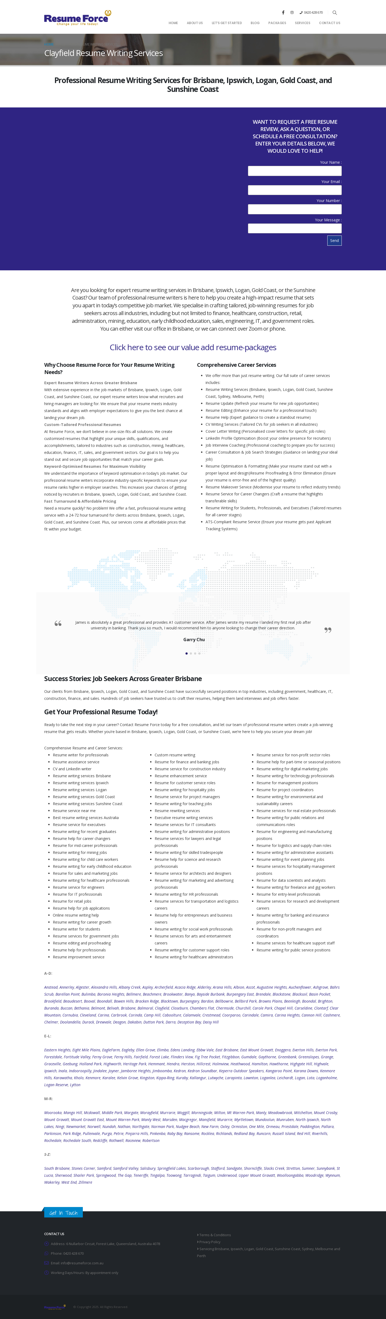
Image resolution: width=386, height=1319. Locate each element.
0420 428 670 (313, 12)
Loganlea (267, 1077)
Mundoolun (264, 1119)
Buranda (51, 1008)
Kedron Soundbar (202, 1070)
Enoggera (283, 1049)
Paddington (310, 1126)
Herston (188, 1063)
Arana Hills (222, 987)
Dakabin (135, 1022)
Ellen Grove (145, 1049)
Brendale (263, 994)
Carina (103, 1015)
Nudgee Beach (187, 1126)
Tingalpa (157, 1175)
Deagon (119, 1022)
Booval (89, 1001)
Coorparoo (231, 1015)
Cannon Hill (311, 1015)
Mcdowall (92, 1112)
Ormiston (239, 1126)
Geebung (70, 1063)
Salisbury (147, 1168)
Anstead (51, 987)
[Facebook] (283, 12)
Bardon (207, 1001)
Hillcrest (203, 1063)
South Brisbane (57, 1168)
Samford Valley (125, 1168)
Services (302, 23)
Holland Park (90, 1063)
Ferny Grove (102, 1056)
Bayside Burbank (211, 994)
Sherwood (63, 1175)
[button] (335, 12)
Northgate (140, 1126)
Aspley (147, 987)
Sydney (308, 1249)
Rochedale (52, 1140)
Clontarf (321, 1008)
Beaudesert (72, 1001)
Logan (300, 1077)
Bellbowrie (224, 1001)
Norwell (94, 1126)
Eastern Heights (57, 1049)
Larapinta (233, 1077)
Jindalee (100, 1070)
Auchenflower (300, 987)
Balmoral (145, 1008)
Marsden (169, 1119)
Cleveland (88, 1015)
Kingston (147, 1077)
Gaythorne (267, 1056)
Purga (107, 1133)
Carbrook (119, 1015)
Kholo (79, 1077)
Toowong (173, 1175)
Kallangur (198, 1077)
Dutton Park (153, 1022)
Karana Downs (306, 1070)
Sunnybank (326, 1168)
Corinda (135, 1015)
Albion (238, 987)
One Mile (256, 1126)
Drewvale (103, 1022)
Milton (219, 1112)
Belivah (113, 1008)
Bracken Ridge (147, 1001)
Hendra (173, 1063)
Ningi (59, 1126)
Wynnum (332, 1175)
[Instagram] (292, 12)
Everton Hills (303, 1049)
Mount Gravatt (56, 1119)
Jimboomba (162, 1070)
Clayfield (162, 1008)
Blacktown (169, 1001)
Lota (310, 1077)
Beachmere (152, 994)
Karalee (108, 1077)
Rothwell (116, 1140)
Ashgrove (320, 987)
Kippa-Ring (165, 1077)
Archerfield (164, 987)
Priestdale (289, 1126)
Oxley (224, 1126)
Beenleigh (292, 1001)
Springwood (106, 1175)
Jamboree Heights (136, 1070)
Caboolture (171, 1015)
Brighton (325, 1001)
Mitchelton (303, 1112)
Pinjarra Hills (136, 1133)
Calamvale (192, 1015)
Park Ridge (72, 1133)
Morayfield (149, 1112)
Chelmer (51, 1022)
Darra (171, 1022)
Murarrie (224, 1119)
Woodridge (314, 1175)
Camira (267, 1015)
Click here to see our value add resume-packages (193, 347)
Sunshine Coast (287, 1249)
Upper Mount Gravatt (257, 1175)
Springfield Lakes (171, 1168)
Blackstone (282, 994)
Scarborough (198, 1168)
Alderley (204, 987)
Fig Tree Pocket (207, 1056)
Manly (261, 1112)
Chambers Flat (202, 1008)
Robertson (150, 1140)
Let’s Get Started (227, 23)
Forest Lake (159, 1056)
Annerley (67, 987)
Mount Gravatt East (87, 1119)
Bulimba (88, 994)
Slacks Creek (274, 1168)
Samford (104, 1168)
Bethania (81, 1008)
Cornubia (70, 1015)
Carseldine (303, 1008)
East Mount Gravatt (256, 1049)
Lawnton (251, 1077)
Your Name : (295, 166)
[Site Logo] (77, 17)
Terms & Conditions (214, 1235)
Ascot (250, 987)
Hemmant (156, 1063)
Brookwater (173, 994)
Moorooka (53, 1112)
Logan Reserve (56, 1084)
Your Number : (295, 204)
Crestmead (211, 1015)
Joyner (114, 1070)
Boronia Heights (110, 994)
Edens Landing (182, 1049)
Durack (88, 1022)
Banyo (190, 994)
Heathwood (240, 1063)
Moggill (183, 1112)
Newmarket (76, 1126)
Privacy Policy (208, 1242)
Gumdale (249, 1056)
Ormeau (273, 1126)
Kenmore (93, 1077)
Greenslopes (308, 1056)
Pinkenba (157, 1133)
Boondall (104, 1001)
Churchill (243, 1008)
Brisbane (128, 1008)
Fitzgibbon (230, 1056)
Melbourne (324, 1249)
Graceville (52, 1063)
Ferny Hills (123, 1056)
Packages (277, 23)
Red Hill (303, 1133)
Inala (62, 1070)
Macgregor (188, 1119)
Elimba (163, 1049)
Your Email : (295, 185)
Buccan (66, 1008)
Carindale (250, 1015)
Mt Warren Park (240, 1112)
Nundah (109, 1126)
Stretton (293, 1168)
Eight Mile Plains (86, 1049)
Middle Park (112, 1112)
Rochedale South (77, 1140)
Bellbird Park (246, 1001)
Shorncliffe (253, 1168)
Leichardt (285, 1077)
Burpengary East (240, 994)
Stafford (218, 1168)
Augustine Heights (272, 987)
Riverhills (319, 1133)
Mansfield (207, 1119)
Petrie (119, 1133)
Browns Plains (270, 1001)
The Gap (125, 1175)
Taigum (209, 1175)
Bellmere (133, 994)
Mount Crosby (325, 1112)
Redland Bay (244, 1133)
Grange (327, 1056)
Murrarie (167, 1112)
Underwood (227, 1175)
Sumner (308, 1168)
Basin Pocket (319, 994)
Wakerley (52, 1182)
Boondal (309, 1001)
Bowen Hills (123, 1001)
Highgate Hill (301, 1063)
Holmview (220, 1063)
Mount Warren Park (122, 1119)
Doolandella (70, 1022)
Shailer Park (83, 1175)
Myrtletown (243, 1119)
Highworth (112, 1063)
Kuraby (182, 1077)
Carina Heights (287, 1015)
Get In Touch (63, 1212)
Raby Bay (174, 1133)
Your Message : (295, 223)
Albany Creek (129, 987)
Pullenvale (91, 1133)
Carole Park (262, 1008)
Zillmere (85, 1182)
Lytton (75, 1084)
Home (173, 23)
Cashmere (331, 1015)
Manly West (151, 1119)
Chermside (225, 1008)
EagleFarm (111, 1049)
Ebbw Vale (205, 1049)
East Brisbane (227, 1049)
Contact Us (329, 23)
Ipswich (50, 1070)
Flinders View (182, 1056)
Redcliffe (100, 1140)
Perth (201, 1256)
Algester (82, 987)
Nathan (124, 1126)
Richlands (224, 1133)
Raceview (132, 1140)
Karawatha (63, 1077)
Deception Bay (189, 1022)
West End (69, 1182)
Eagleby (128, 1049)
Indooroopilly (80, 1070)
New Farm (209, 1126)
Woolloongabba (290, 1175)
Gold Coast (264, 1249)
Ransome (191, 1133)
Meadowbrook (280, 1112)
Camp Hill (152, 1015)
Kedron (180, 1070)
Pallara (327, 1126)
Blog (255, 23)
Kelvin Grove (127, 1077)
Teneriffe (140, 1175)
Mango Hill (73, 1112)
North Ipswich (307, 1119)
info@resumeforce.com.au (82, 1263)
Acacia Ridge (185, 987)
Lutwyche (215, 1077)
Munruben (285, 1119)
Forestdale (53, 1056)
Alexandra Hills (104, 987)
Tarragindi (192, 1175)
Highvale (321, 1063)
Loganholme (326, 1077)
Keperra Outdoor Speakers (241, 1070)
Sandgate (234, 1168)
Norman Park (162, 1126)
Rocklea (207, 1133)
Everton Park (326, 1049)
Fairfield (141, 1056)
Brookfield (52, 1001)
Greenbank (287, 1056)
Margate (131, 1112)
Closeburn (179, 1008)
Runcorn (263, 1133)
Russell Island (283, 1133)
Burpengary (189, 1001)
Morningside (201, 1112)
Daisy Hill (211, 1022)
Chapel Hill (283, 1008)
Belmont (98, 1008)
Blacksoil (299, 994)
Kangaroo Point (279, 1070)
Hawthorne (278, 1063)
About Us (195, 23)
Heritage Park (134, 1063)
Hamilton (260, 1063)
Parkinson (52, 1133)
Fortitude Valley (77, 1056)
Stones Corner (83, 1168)
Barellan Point (67, 994)
